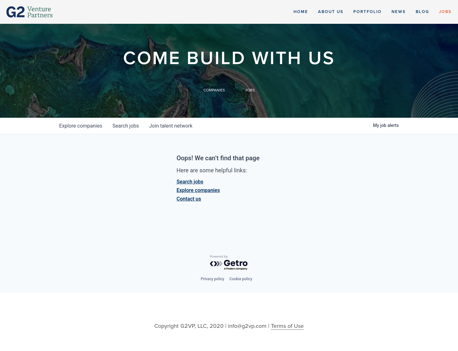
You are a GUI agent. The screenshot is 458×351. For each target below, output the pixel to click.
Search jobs (190, 182)
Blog (422, 11)
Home (301, 11)
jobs (125, 126)
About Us (331, 11)
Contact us (189, 199)
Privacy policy (212, 279)
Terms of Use (287, 325)
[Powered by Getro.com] (229, 263)
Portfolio (367, 11)
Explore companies (198, 190)
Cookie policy (240, 279)
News (399, 11)
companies (80, 126)
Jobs (445, 11)
